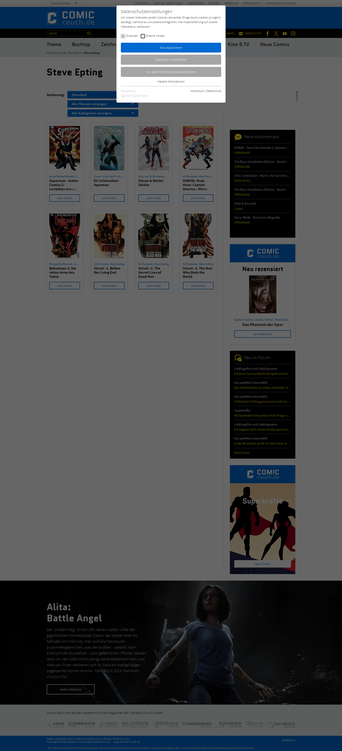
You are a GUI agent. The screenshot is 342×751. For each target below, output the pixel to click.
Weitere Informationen (171, 81)
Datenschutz (213, 91)
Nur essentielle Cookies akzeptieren (171, 72)
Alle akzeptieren (171, 47)
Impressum (197, 91)
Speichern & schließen (171, 59)
